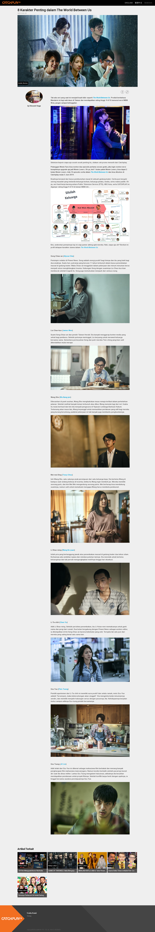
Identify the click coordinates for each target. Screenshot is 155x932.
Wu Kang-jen (65, 397)
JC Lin (63, 764)
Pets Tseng (63, 689)
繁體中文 (138, 3)
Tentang (29, 916)
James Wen (67, 330)
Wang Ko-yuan (68, 550)
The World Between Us (101, 98)
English (129, 3)
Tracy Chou (67, 475)
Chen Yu (63, 622)
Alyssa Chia (68, 256)
